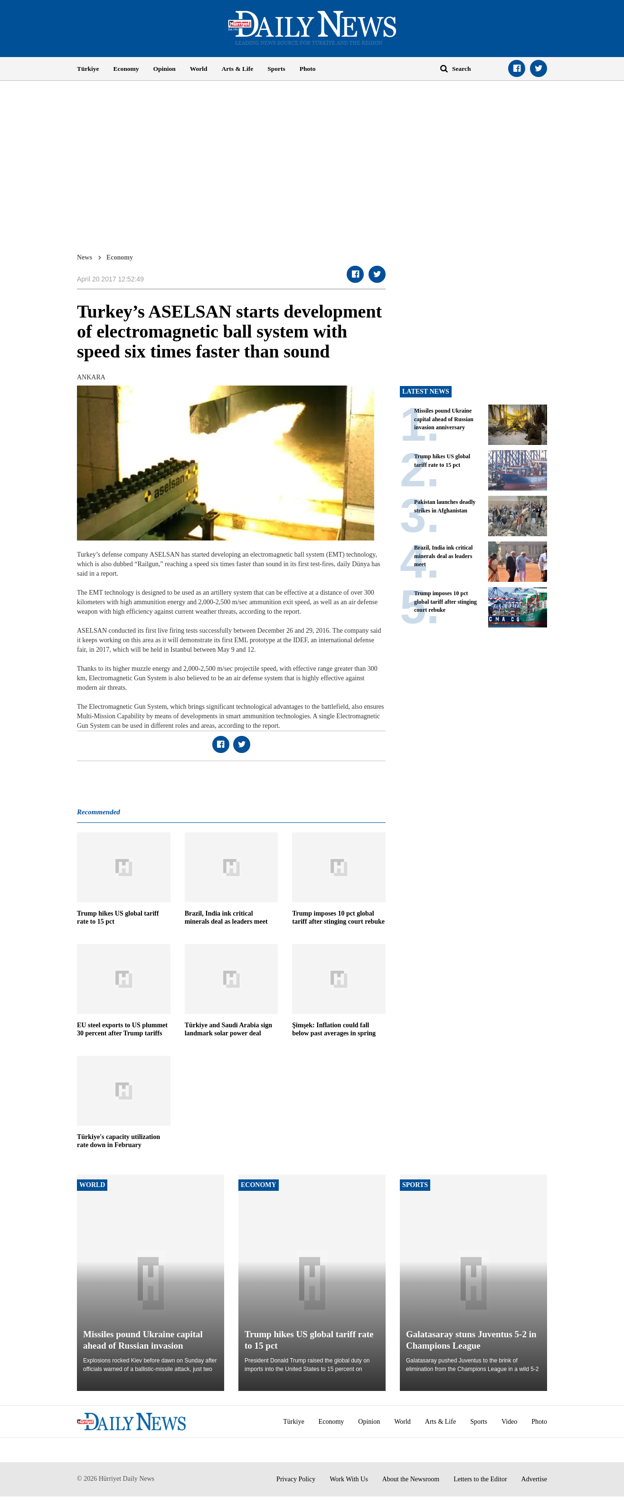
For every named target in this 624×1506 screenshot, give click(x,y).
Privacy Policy (295, 1479)
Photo (308, 68)
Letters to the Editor (480, 1479)
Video (509, 1421)
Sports (276, 68)
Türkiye (88, 68)
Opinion (164, 68)
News (84, 257)
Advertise (534, 1479)
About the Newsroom (411, 1479)
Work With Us (349, 1479)
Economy (126, 68)
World (199, 68)
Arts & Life (238, 68)
